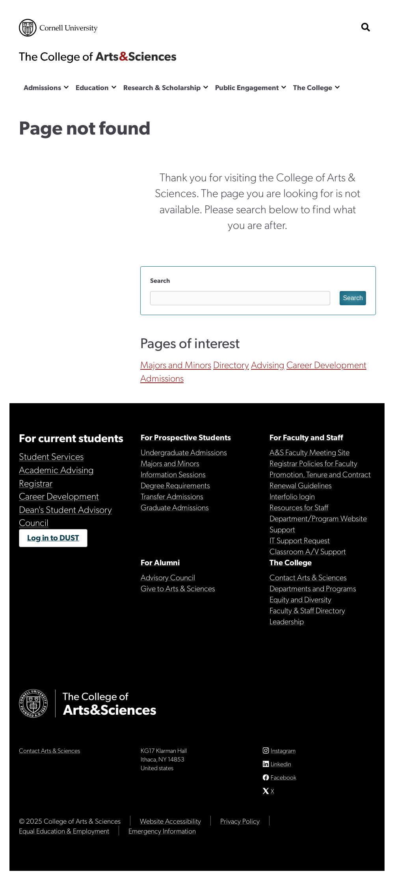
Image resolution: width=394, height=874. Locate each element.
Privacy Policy (240, 823)
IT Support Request (299, 540)
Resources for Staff (298, 507)
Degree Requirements (175, 485)
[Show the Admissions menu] (66, 87)
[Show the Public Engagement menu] (283, 87)
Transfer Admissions (172, 496)
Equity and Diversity (300, 599)
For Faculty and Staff (306, 437)
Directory (231, 364)
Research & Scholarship (162, 87)
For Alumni (160, 562)
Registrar (35, 482)
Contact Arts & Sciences (308, 577)
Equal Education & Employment (64, 833)
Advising (267, 364)
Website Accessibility (170, 823)
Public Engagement (247, 87)
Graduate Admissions (175, 507)
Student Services (51, 456)
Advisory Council (168, 577)
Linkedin (281, 767)
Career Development (326, 364)
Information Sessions (173, 474)
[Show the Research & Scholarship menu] (205, 87)
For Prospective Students (186, 437)
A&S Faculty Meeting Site (309, 452)
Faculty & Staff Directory (307, 610)
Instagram (283, 753)
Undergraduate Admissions (184, 452)
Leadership (286, 621)
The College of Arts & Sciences (98, 57)
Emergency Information (162, 833)
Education (92, 87)
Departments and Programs (312, 588)
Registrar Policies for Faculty (313, 463)
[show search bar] (365, 27)
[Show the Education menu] (114, 87)
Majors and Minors (175, 364)
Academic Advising (56, 469)
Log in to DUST (53, 537)
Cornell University (58, 28)
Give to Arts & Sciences (178, 588)
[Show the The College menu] (337, 87)
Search (160, 280)
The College (312, 87)
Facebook (283, 780)
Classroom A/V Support (307, 551)
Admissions (42, 87)
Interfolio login (292, 496)
